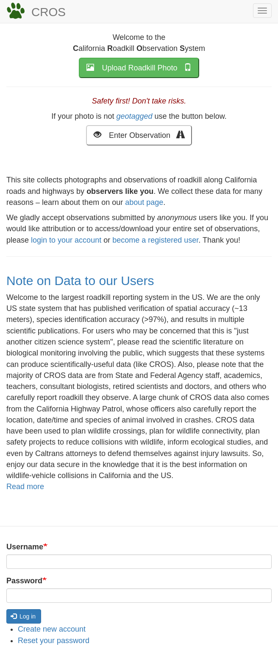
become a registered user (155, 240)
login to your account (66, 240)
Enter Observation (139, 135)
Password (24, 580)
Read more (25, 486)
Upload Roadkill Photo (138, 67)
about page (144, 202)
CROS (48, 12)
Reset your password (53, 640)
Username (24, 547)
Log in (23, 616)
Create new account (52, 629)
